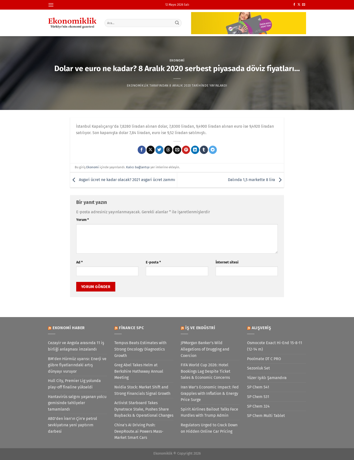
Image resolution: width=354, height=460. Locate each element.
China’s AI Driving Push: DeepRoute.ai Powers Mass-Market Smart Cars (138, 431)
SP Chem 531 (258, 396)
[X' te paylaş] (151, 150)
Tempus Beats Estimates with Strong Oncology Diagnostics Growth (140, 349)
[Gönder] (177, 23)
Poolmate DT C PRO (264, 358)
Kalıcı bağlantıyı (138, 167)
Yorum (82, 220)
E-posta (153, 262)
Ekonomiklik (138, 85)
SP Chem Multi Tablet (266, 415)
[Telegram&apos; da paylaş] (213, 150)
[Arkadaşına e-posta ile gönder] (177, 150)
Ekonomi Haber (69, 327)
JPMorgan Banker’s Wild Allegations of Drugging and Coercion (205, 349)
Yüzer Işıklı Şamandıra (267, 377)
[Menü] (51, 5)
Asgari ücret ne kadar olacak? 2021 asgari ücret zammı (122, 179)
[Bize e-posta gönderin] (303, 4)
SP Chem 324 (258, 406)
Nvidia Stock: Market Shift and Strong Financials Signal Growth (142, 390)
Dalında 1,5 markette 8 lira (256, 179)
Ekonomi (177, 60)
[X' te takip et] (298, 4)
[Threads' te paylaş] (168, 150)
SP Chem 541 (258, 387)
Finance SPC (131, 327)
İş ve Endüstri (200, 327)
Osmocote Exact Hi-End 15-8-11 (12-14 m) (274, 346)
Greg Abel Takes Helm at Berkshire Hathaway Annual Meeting (138, 371)
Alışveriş (261, 327)
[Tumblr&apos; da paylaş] (204, 150)
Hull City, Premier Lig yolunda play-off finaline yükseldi (74, 383)
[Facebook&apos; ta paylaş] (142, 150)
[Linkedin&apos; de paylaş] (195, 150)
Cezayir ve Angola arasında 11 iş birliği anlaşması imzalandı (76, 346)
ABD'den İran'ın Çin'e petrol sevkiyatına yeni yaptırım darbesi (72, 424)
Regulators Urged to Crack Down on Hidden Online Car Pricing (209, 428)
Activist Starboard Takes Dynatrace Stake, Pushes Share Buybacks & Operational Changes (143, 409)
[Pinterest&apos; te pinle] (186, 150)
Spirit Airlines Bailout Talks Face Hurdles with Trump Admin (209, 412)
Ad (79, 262)
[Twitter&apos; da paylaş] (159, 150)
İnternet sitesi (227, 262)
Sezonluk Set (258, 368)
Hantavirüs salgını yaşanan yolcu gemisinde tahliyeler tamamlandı (77, 403)
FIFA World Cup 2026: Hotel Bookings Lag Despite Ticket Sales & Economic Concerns (205, 371)
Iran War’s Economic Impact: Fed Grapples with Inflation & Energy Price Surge (210, 393)
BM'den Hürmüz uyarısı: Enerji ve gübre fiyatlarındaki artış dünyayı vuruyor (77, 365)
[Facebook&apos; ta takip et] (294, 4)
